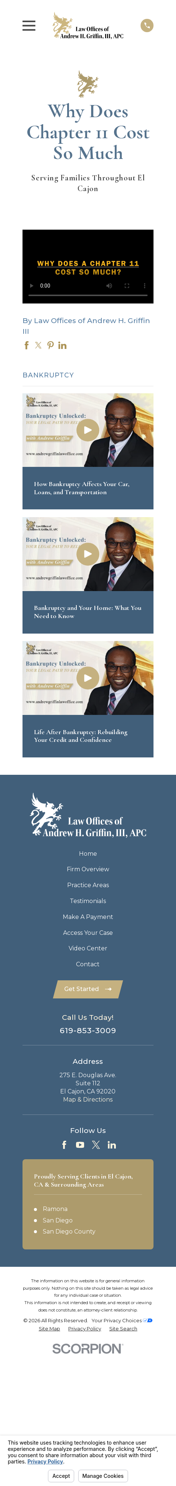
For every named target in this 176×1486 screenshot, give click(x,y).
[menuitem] (49, 1328)
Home (88, 853)
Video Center (88, 948)
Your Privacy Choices (122, 1320)
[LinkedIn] (112, 1145)
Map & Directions (88, 1099)
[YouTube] (80, 1145)
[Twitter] (96, 1145)
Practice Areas (88, 885)
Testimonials (88, 901)
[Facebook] (64, 1145)
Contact (88, 964)
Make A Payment (88, 916)
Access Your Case (88, 932)
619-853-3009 (88, 1030)
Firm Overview (88, 869)
